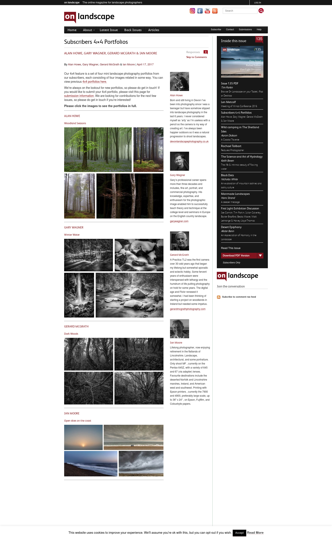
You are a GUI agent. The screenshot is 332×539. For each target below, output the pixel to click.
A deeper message (230, 202)
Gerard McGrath (110, 64)
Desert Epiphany (231, 227)
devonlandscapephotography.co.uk (189, 141)
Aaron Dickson (229, 135)
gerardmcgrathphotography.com (187, 309)
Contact (230, 29)
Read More (255, 532)
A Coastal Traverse (230, 139)
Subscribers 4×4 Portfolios (236, 112)
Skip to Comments (196, 57)
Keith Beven (227, 160)
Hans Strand (228, 197)
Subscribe (216, 29)
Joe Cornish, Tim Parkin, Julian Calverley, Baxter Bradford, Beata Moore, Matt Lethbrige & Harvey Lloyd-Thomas (241, 216)
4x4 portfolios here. (95, 81)
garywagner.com (179, 221)
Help (259, 29)
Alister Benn (227, 231)
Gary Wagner (90, 64)
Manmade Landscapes (235, 193)
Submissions (245, 29)
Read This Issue (231, 248)
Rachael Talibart (231, 146)
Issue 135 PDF (229, 83)
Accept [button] (239, 533)
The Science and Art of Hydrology (242, 156)
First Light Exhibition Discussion (240, 208)
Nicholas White (229, 179)
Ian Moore (129, 64)
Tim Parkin (227, 87)
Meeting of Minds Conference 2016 (239, 106)
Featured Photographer (232, 150)
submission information (79, 96)
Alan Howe (74, 64)
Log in (257, 2)
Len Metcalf (228, 102)
